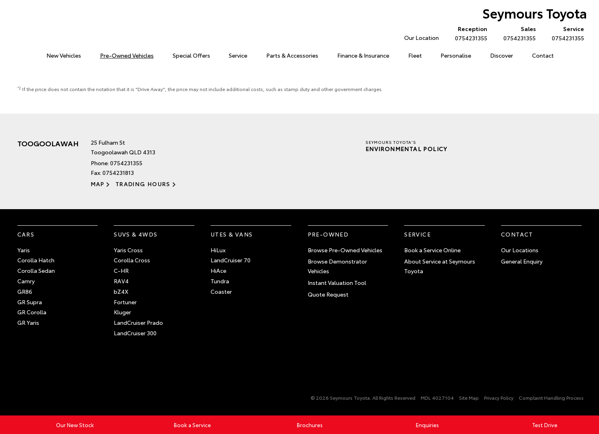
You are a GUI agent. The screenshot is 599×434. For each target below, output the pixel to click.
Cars (26, 234)
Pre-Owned (328, 234)
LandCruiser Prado (138, 322)
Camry (26, 281)
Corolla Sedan (36, 270)
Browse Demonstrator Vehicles (337, 266)
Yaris (23, 250)
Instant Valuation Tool (337, 282)
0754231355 (469, 33)
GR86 (24, 291)
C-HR (121, 270)
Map (97, 184)
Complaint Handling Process (551, 397)
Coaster (221, 291)
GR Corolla (31, 312)
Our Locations (519, 250)
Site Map (469, 397)
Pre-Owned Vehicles (127, 55)
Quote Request (328, 294)
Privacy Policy (498, 397)
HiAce (218, 270)
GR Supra (29, 302)
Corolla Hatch (35, 260)
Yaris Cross (128, 250)
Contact (543, 55)
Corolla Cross (132, 260)
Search (572, 55)
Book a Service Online (432, 250)
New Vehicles (63, 55)
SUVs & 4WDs (135, 234)
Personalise (455, 55)
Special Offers (191, 55)
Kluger (122, 312)
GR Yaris (28, 322)
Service (238, 55)
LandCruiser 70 (230, 260)
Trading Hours (143, 184)
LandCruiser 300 (135, 333)
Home (18, 54)
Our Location (421, 37)
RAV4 (121, 281)
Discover (501, 55)
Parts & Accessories (292, 55)
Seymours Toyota (534, 13)
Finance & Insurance (363, 55)
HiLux (218, 250)
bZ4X (121, 291)
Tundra (220, 281)
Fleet (415, 55)
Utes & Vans (232, 234)
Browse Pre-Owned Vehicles (345, 250)
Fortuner (125, 302)
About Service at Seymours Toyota (439, 266)
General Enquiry (522, 261)
